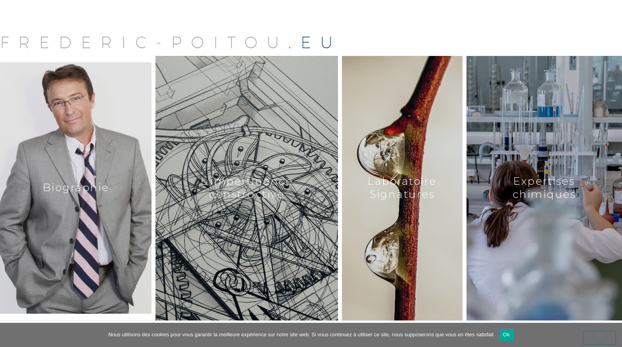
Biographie (76, 187)
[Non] (599, 338)
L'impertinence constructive (247, 188)
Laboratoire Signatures (402, 188)
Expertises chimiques (544, 188)
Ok (506, 334)
